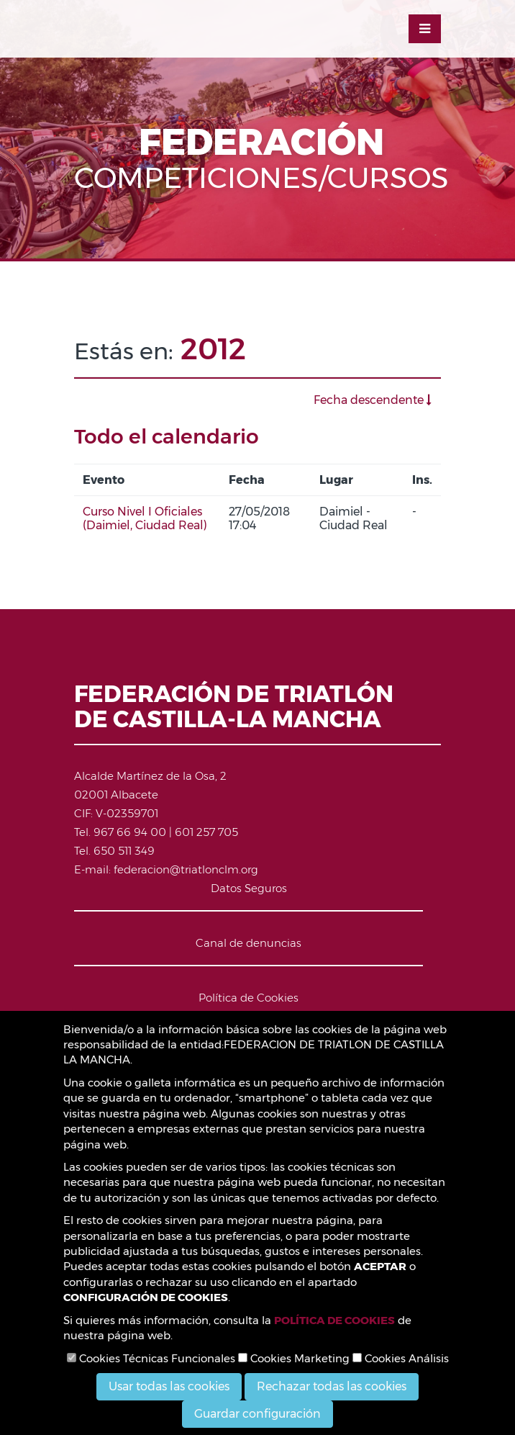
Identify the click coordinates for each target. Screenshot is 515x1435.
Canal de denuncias (248, 943)
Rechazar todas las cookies (331, 1386)
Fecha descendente (373, 400)
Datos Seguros (249, 888)
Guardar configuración (257, 1414)
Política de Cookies (248, 997)
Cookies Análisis (400, 1358)
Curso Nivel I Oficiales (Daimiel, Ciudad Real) (145, 518)
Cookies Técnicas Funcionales (151, 1358)
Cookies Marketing (294, 1358)
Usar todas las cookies (169, 1386)
